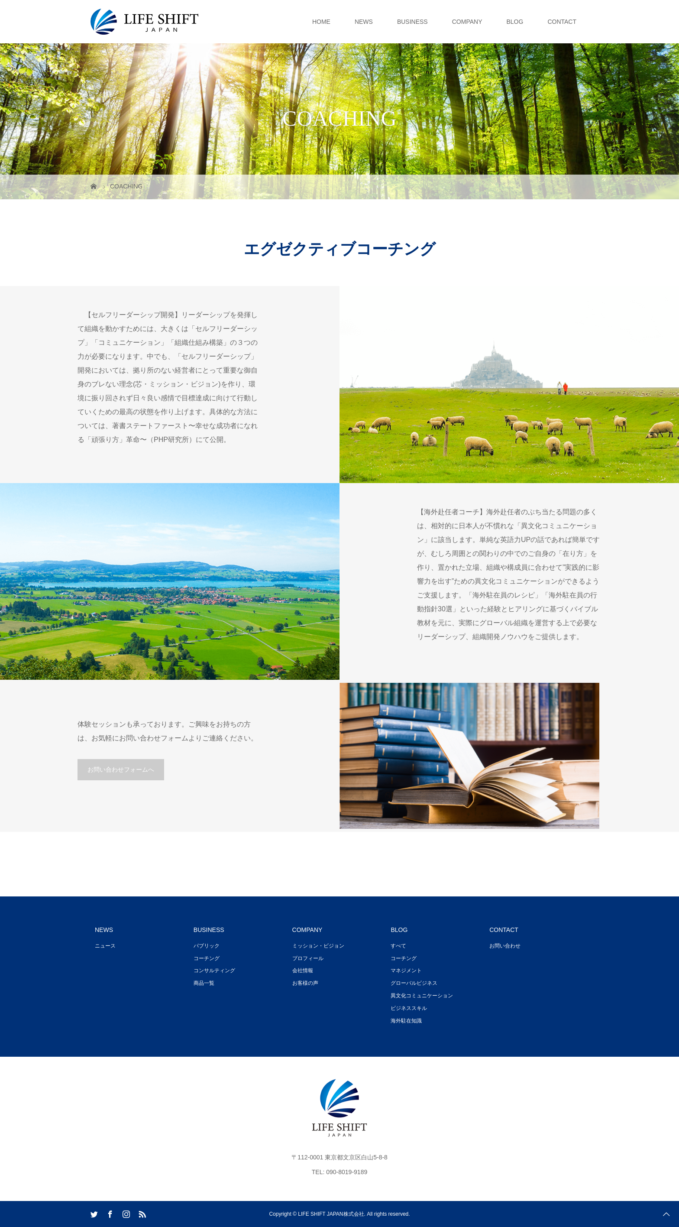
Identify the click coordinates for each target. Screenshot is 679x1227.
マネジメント (406, 970)
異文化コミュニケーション (422, 996)
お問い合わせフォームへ (120, 769)
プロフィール (307, 958)
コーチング (207, 958)
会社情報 (302, 970)
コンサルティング (214, 970)
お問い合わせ (505, 946)
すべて (398, 946)
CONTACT (561, 21)
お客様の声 (305, 983)
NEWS (364, 21)
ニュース (105, 946)
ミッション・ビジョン (318, 946)
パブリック (207, 946)
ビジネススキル (409, 1008)
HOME (321, 21)
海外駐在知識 (406, 1021)
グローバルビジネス (414, 983)
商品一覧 (204, 983)
